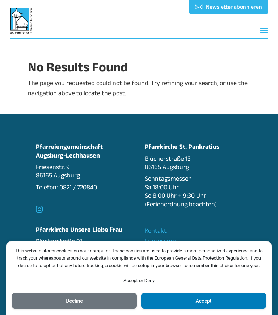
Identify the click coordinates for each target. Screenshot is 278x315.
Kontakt (156, 230)
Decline (74, 301)
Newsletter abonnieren (234, 7)
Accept (204, 301)
